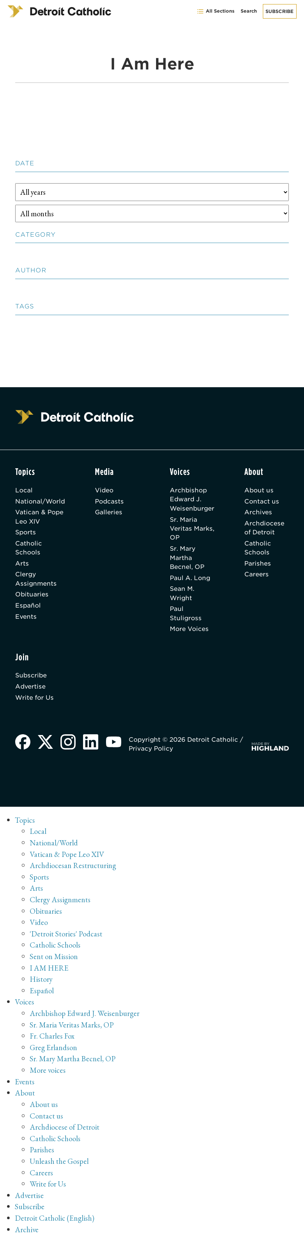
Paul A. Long (190, 578)
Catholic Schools (28, 548)
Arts (22, 563)
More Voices (189, 628)
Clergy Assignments (36, 578)
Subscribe (279, 11)
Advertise (30, 686)
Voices (24, 1002)
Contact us (261, 501)
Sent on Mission (54, 956)
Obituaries (32, 594)
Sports (25, 532)
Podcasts (109, 501)
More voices (48, 1070)
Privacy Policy (151, 748)
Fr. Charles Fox (52, 1036)
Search (249, 11)
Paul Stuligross (186, 613)
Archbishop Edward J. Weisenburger (192, 499)
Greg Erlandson (53, 1047)
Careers (256, 574)
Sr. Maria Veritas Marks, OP (192, 528)
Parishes (257, 563)
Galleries (108, 512)
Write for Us (34, 697)
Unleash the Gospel (59, 1161)
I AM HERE (49, 968)
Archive (27, 1229)
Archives (258, 512)
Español (28, 605)
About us (259, 490)
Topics (25, 820)
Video (104, 490)
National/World (40, 501)
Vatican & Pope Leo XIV (39, 516)
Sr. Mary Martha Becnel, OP (187, 557)
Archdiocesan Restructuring (73, 865)
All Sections (215, 11)
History (41, 979)
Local (24, 490)
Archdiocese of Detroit (264, 527)
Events (26, 616)
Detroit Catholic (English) (54, 1218)
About (25, 1093)
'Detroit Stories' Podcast (66, 934)
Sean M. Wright (182, 593)
